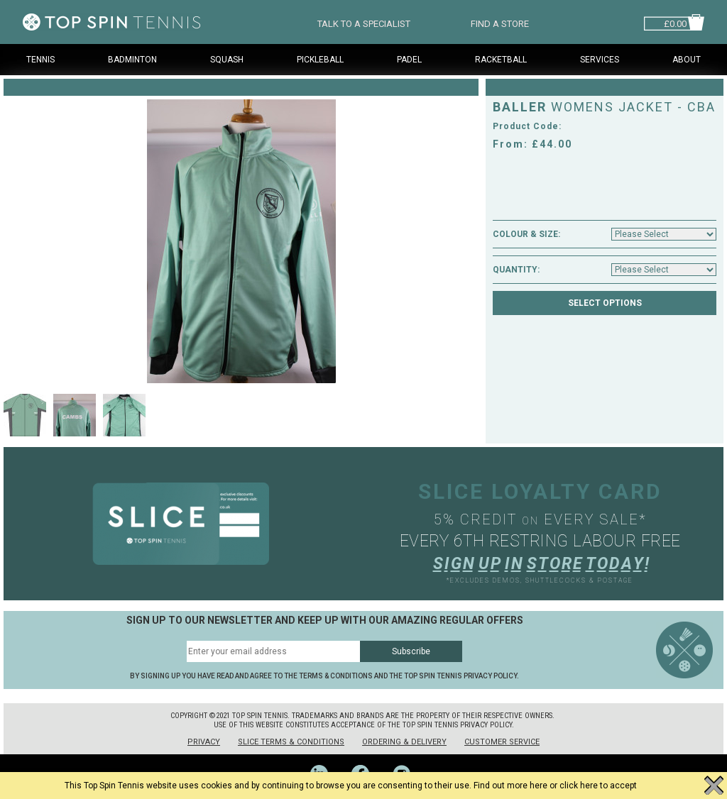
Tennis (40, 60)
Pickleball (320, 60)
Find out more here (510, 785)
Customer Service (502, 741)
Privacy (203, 741)
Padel (409, 60)
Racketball (501, 60)
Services (599, 60)
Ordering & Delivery (404, 741)
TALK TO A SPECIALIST (363, 22)
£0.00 (675, 22)
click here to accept (598, 785)
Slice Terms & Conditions (291, 741)
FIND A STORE (500, 22)
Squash (227, 60)
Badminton (132, 60)
